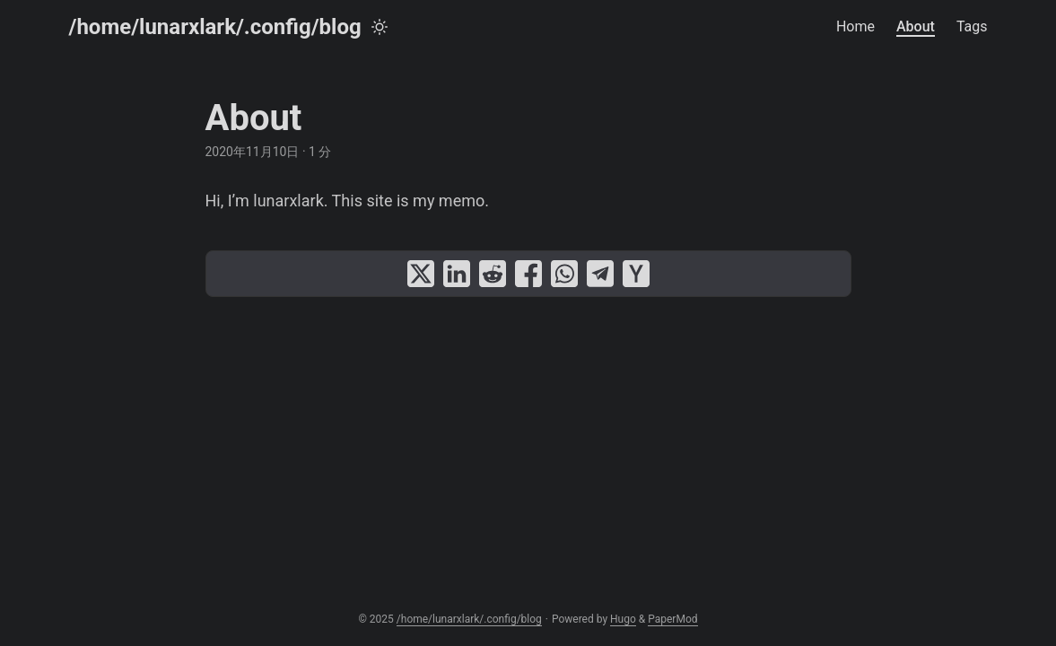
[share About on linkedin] (456, 273)
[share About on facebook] (528, 273)
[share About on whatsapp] (564, 273)
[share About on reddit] (492, 273)
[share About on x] (420, 273)
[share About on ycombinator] (636, 273)
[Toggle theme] (379, 27)
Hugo (623, 619)
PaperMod (672, 619)
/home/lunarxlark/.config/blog (215, 26)
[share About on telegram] (600, 273)
